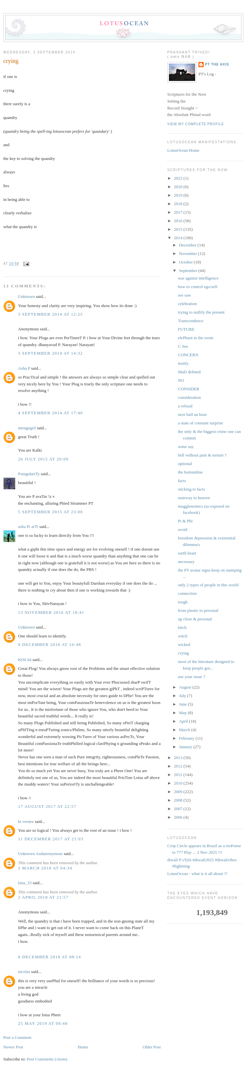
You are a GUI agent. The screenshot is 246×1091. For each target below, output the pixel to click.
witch (182, 635)
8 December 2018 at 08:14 (49, 956)
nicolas (24, 971)
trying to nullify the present (201, 312)
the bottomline (190, 472)
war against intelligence (198, 278)
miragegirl (27, 427)
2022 (178, 178)
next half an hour (192, 414)
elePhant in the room (195, 337)
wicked (184, 644)
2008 (178, 800)
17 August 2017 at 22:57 (47, 806)
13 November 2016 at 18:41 (51, 612)
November (188, 253)
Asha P (24, 368)
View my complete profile (195, 124)
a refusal (185, 405)
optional (185, 463)
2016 (178, 220)
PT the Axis (217, 64)
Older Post (152, 1046)
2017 (178, 212)
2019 (178, 195)
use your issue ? (191, 676)
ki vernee (26, 821)
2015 (178, 229)
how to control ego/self (197, 286)
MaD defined (189, 371)
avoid (182, 529)
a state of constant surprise (200, 422)
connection (187, 593)
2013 (178, 757)
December (188, 245)
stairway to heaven (194, 497)
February (187, 738)
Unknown (26, 296)
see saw (184, 295)
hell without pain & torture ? (202, 455)
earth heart (187, 553)
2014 (178, 237)
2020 (178, 186)
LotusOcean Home (183, 150)
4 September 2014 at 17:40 (50, 412)
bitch (182, 627)
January (186, 746)
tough (183, 601)
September (188, 270)
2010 (178, 783)
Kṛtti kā (24, 659)
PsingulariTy (29, 473)
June (183, 704)
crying (10, 61)
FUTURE (186, 329)
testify (183, 363)
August (186, 687)
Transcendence (190, 320)
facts (182, 480)
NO (181, 380)
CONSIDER (188, 388)
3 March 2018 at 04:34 (45, 868)
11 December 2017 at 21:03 (50, 838)
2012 (178, 766)
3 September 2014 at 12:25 (50, 314)
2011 (178, 774)
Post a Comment (17, 1037)
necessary (186, 561)
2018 (178, 203)
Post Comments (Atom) (47, 1059)
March (185, 729)
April (184, 721)
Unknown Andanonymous (40, 853)
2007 (178, 808)
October (186, 262)
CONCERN (188, 354)
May (183, 712)
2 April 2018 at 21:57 (43, 897)
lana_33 (24, 882)
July (183, 695)
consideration (189, 397)
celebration (187, 303)
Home (83, 1046)
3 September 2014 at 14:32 (50, 353)
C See (183, 346)
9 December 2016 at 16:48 (49, 644)
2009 (178, 791)
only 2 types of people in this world (208, 584)
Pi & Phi (185, 520)
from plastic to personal (198, 610)
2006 (178, 817)
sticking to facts (191, 489)
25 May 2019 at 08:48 (43, 1023)
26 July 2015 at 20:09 (43, 459)
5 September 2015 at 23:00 (50, 511)
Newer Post (13, 1046)
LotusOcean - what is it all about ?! (197, 873)
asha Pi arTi (28, 526)
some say (186, 446)
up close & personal (195, 618)
